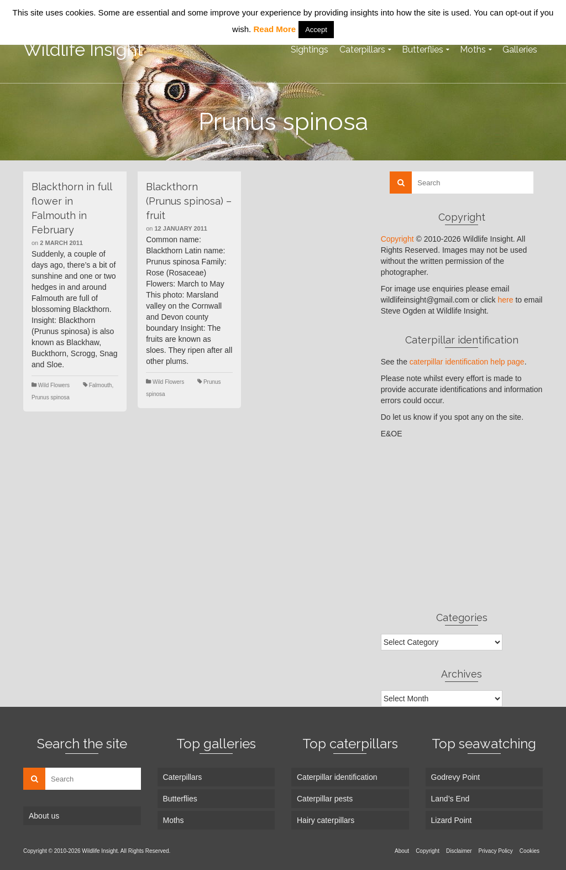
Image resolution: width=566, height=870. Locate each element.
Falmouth (100, 385)
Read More (274, 29)
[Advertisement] (462, 525)
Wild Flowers (54, 385)
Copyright (397, 239)
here (505, 299)
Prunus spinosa (51, 397)
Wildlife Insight (83, 49)
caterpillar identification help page (467, 361)
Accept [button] (316, 29)
